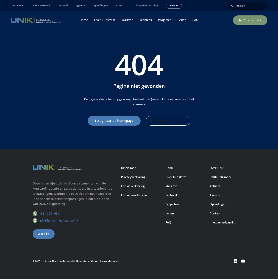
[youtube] (243, 261)
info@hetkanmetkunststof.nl (58, 220)
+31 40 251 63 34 (50, 214)
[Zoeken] (247, 6)
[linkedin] (235, 261)
